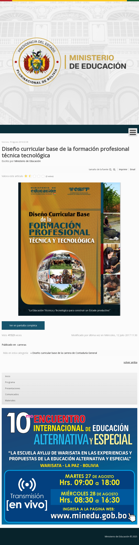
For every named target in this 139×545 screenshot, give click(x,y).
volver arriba (130, 362)
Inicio (7, 376)
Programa (10, 382)
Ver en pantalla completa (23, 325)
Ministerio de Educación (27, 161)
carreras (21, 344)
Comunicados (12, 394)
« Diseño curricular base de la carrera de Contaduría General (63, 353)
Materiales (10, 400)
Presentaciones (12, 388)
